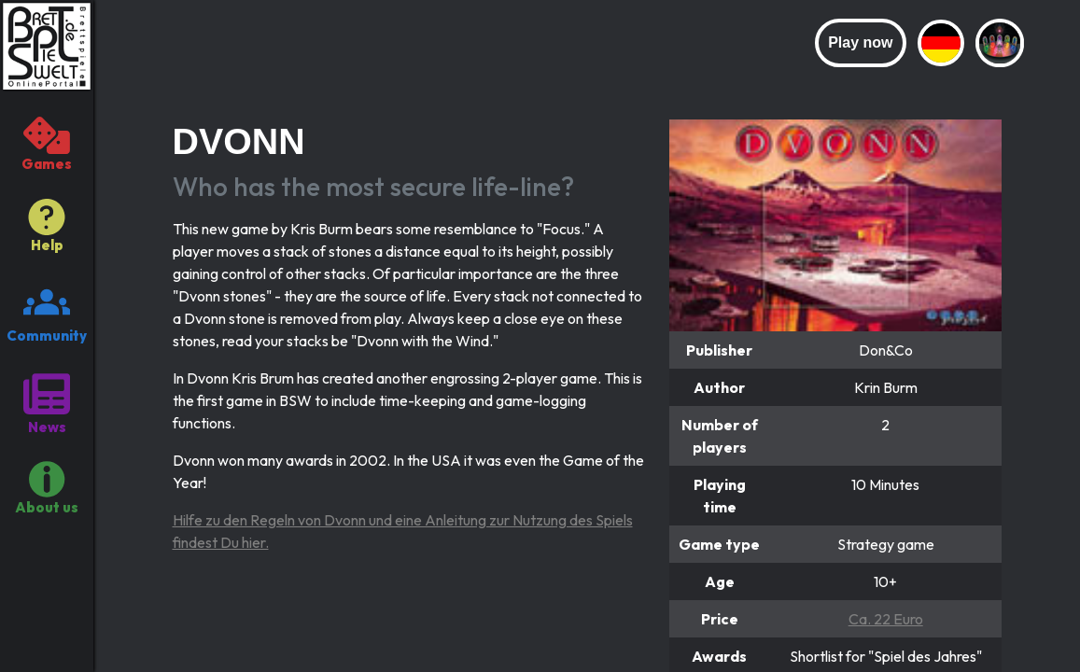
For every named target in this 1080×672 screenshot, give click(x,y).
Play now (860, 42)
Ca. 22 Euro (886, 618)
